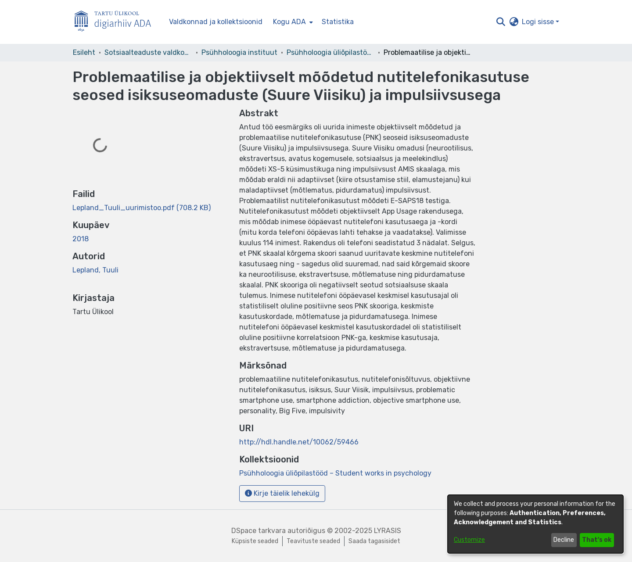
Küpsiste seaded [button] (255, 541)
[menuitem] (292, 22)
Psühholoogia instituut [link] (239, 52)
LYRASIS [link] (387, 530)
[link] (141, 208)
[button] (500, 22)
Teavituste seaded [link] (313, 541)
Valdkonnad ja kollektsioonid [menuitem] (215, 22)
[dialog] (535, 524)
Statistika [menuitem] (338, 22)
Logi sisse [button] (539, 22)
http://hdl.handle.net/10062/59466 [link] (299, 442)
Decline (563, 540)
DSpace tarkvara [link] (258, 530)
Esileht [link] (84, 52)
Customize (469, 540)
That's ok (596, 540)
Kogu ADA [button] (289, 22)
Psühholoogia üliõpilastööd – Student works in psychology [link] (330, 52)
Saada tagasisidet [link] (374, 541)
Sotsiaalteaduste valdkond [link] (148, 52)
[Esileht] (116, 22)
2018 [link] (80, 239)
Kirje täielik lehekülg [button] (282, 493)
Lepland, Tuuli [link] (95, 270)
